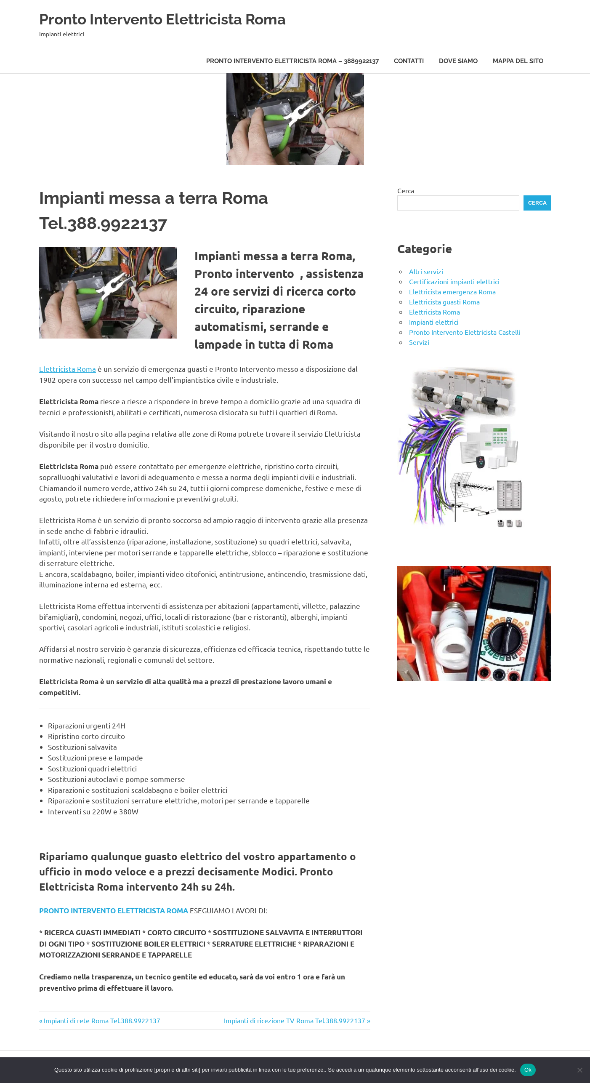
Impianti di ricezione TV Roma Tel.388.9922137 (294, 1020)
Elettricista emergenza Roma (452, 291)
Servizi (419, 342)
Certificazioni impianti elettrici (454, 281)
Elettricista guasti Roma (444, 301)
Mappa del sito (518, 61)
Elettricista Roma (67, 368)
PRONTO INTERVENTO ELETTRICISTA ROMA (113, 910)
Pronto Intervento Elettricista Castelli (464, 332)
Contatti (409, 61)
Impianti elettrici (433, 321)
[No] (579, 1070)
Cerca (405, 190)
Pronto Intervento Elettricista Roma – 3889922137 (292, 61)
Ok (528, 1070)
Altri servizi (426, 271)
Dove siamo (458, 61)
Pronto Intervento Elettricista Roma (175, 18)
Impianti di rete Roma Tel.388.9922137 (101, 1020)
